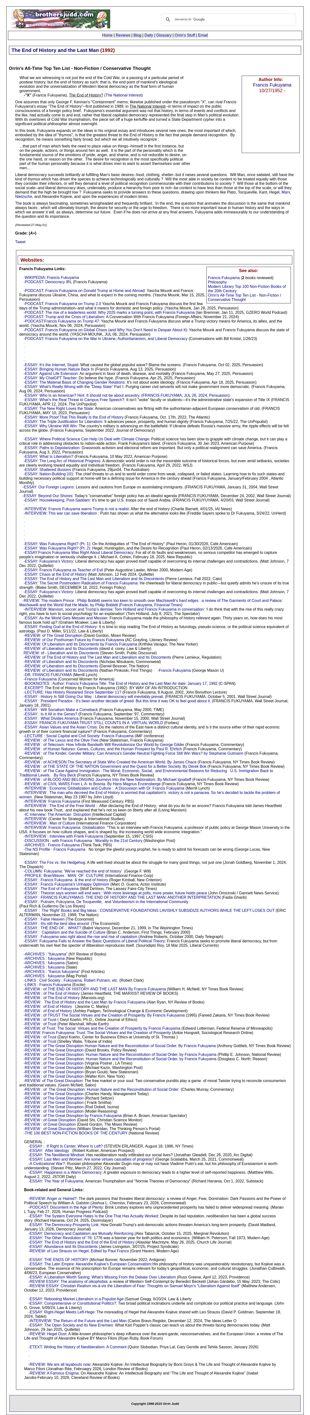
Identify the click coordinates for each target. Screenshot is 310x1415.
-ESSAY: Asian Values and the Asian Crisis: (60, 727)
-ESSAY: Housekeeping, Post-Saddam (56, 500)
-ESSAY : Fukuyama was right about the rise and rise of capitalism (80, 937)
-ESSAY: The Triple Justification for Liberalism (62, 422)
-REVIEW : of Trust (39, 1020)
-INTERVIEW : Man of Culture (49, 823)
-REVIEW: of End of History (47, 1006)
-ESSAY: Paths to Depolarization (51, 448)
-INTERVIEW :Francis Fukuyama (51, 801)
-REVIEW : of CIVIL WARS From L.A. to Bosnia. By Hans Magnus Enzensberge (92, 784)
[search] (228, 20)
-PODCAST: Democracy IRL (47, 282)
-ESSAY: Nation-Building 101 (48, 474)
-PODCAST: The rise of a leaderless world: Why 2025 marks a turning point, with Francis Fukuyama (109, 312)
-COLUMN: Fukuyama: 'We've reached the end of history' (72, 871)
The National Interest (124, 95)
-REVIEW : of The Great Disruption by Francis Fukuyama (72, 1116)
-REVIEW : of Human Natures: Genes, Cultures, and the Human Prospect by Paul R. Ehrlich (102, 749)
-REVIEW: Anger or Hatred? (52, 1199)
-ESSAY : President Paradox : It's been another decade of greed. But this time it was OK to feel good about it (116, 701)
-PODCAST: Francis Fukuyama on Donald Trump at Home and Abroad (84, 291)
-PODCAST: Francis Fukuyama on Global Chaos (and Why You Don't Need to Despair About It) (105, 330)
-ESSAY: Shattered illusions (47, 470)
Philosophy (217, 282)
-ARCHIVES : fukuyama (44, 958)
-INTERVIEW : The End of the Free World (59, 806)
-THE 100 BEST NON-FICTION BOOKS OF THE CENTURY (75, 1133)
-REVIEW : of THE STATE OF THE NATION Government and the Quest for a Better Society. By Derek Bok (114, 766)
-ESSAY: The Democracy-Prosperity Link (63, 1225)
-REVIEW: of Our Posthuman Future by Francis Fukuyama (73, 640)
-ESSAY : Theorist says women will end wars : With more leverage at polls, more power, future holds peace (115, 893)
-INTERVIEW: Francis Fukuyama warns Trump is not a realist (76, 509)
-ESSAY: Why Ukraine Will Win (50, 426)
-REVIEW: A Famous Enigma (53, 1373)
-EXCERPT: (33, 688)
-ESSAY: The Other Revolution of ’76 (60, 1238)
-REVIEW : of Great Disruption (49, 1120)
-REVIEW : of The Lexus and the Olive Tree (60, 740)
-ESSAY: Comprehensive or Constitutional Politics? (72, 1303)
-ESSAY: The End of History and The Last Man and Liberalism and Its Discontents (93, 579)
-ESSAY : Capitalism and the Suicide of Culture (64, 932)
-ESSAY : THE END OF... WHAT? (52, 928)
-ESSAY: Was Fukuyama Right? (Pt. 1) (56, 544)
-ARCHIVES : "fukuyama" (45, 954)
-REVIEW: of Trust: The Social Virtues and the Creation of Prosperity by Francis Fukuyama (101, 1028)
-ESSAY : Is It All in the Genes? (50, 714)
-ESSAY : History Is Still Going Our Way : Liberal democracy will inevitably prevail (93, 697)
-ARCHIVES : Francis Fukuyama (51, 845)
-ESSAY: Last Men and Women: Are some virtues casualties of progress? (91, 1159)
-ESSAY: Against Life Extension (50, 374)
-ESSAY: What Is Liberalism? (48, 456)
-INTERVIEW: (35, 819)
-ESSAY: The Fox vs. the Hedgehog (54, 862)
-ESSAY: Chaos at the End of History (55, 574)
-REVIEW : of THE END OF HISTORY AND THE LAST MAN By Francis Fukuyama (94, 989)
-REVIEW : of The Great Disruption (53, 1050)
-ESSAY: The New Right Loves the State (58, 408)
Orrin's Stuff (185, 35)
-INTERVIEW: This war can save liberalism (60, 513)
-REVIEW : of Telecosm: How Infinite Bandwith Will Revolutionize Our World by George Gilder (103, 745)
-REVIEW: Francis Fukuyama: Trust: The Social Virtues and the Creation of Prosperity (97, 1033)
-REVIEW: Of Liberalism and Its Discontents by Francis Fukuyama (80, 644)
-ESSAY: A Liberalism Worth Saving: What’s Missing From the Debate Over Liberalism (102, 1277)
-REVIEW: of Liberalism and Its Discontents (60, 649)
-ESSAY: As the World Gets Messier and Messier (65, 618)
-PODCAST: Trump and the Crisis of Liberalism (63, 317)
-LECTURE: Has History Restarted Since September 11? (72, 692)
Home (107, 35)
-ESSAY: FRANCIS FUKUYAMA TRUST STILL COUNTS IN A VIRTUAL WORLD (93, 723)
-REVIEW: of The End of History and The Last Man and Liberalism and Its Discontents (97, 657)
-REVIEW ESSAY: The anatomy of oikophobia (67, 1281)
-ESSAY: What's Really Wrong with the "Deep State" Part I (73, 387)
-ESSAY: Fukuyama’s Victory (48, 561)
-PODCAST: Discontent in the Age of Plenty (65, 1207)
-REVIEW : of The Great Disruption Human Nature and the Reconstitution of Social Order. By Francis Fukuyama (119, 1046)
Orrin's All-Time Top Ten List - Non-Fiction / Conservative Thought (244, 297)
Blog (137, 35)
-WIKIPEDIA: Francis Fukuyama (51, 277)
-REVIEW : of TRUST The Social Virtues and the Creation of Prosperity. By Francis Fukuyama (104, 1015)
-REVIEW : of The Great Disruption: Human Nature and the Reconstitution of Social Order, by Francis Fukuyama (120, 1054)
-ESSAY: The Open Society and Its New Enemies (70, 1325)
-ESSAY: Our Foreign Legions (48, 487)
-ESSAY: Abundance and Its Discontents (63, 1247)
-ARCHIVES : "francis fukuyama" (51, 972)
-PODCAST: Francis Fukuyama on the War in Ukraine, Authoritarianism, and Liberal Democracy (105, 339)
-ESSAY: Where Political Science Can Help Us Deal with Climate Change (86, 439)
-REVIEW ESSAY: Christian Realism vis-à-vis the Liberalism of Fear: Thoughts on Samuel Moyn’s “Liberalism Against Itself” (134, 1286)
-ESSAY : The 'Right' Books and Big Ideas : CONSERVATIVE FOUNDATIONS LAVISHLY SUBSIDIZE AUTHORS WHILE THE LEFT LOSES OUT (148, 910)
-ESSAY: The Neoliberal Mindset (56, 1155)
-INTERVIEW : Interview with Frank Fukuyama (63, 836)
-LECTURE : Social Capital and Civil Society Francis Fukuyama (78, 736)
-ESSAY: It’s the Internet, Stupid (50, 365)
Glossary (163, 35)
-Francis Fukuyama (174, 670)
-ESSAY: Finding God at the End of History (60, 627)
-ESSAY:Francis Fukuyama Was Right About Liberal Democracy (78, 552)
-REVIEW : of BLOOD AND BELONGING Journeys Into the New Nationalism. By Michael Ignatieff (107, 779)
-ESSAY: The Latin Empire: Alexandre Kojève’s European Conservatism (89, 1264)
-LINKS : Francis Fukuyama (47, 985)
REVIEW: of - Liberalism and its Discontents (61, 653)
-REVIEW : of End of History (47, 1011)
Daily (148, 35)
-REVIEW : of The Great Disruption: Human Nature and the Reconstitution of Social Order (100, 1089)
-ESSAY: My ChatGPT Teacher (50, 378)
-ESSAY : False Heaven (43, 919)
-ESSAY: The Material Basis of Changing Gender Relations (73, 382)
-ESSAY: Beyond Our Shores (47, 496)
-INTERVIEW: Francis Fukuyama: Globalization (64, 827)
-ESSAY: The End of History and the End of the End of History (81, 1242)
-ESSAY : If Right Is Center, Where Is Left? (65, 1146)
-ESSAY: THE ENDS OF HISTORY (58, 1260)
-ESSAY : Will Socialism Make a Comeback (60, 710)
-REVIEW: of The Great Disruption (52, 635)
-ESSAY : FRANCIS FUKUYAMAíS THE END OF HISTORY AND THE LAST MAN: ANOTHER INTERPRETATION (122, 897)
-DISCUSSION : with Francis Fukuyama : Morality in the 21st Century (82, 841)
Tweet (20, 242)
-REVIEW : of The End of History (51, 993)
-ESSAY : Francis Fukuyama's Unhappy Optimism (66, 884)
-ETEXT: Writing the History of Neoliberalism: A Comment (77, 1347)
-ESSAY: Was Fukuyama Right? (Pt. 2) (56, 548)
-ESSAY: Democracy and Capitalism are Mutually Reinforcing (80, 1233)
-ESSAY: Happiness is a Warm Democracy (64, 1172)
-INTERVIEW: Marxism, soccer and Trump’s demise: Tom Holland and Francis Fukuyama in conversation (113, 609)
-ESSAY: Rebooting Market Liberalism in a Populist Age (76, 1299)
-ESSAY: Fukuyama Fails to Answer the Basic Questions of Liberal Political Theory (94, 941)
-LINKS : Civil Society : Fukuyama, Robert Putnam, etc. (70, 980)
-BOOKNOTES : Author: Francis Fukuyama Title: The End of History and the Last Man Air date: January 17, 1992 (120, 683)
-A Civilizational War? (46, 1164)
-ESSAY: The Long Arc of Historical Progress (61, 461)
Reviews (123, 35)
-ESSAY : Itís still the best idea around (56, 924)
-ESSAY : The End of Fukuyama (51, 889)
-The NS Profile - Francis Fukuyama (54, 849)
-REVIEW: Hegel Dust (47, 1334)
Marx (286, 192)
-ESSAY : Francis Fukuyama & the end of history (65, 880)
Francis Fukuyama (272, 85)
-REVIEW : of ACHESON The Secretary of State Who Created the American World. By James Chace (109, 762)
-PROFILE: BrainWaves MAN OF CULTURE (63, 875)
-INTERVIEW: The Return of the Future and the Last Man (77, 1321)
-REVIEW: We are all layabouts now (59, 1364)
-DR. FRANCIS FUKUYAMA (47, 675)
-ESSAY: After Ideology (48, 1150)
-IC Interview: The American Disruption (57, 814)
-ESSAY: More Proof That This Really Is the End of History (73, 417)
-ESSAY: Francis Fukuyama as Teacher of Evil (63, 570)
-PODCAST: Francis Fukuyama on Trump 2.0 (62, 304)
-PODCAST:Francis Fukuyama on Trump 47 (61, 321)
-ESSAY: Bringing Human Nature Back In (58, 369)
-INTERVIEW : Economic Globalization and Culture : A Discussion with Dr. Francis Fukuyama (103, 788)
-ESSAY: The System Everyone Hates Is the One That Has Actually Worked (93, 1216)
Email (203, 35)
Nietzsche (23, 196)
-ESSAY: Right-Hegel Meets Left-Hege (61, 1312)
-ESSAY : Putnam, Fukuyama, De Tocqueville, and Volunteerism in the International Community (105, 902)
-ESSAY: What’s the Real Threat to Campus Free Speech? (73, 400)
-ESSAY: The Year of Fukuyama (55, 1181)
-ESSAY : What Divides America (50, 718)
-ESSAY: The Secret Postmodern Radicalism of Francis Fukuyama (80, 583)
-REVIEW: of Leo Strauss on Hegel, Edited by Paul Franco (78, 1251)
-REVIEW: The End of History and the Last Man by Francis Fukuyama (84, 1002)
